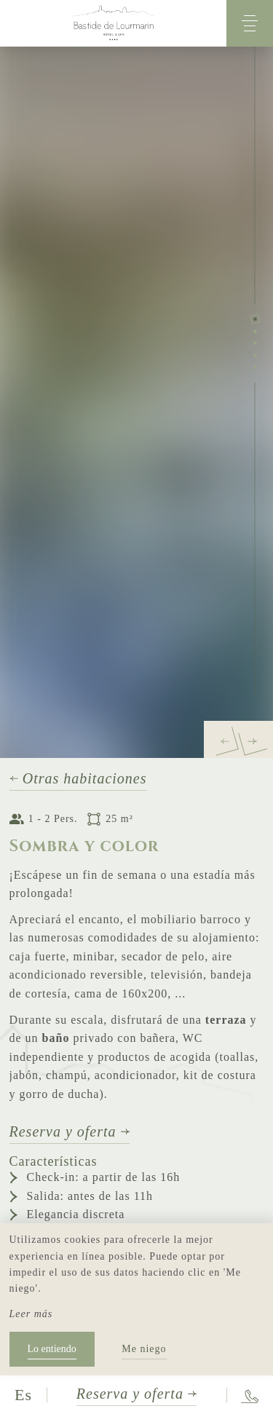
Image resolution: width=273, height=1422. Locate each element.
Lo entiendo (52, 1348)
